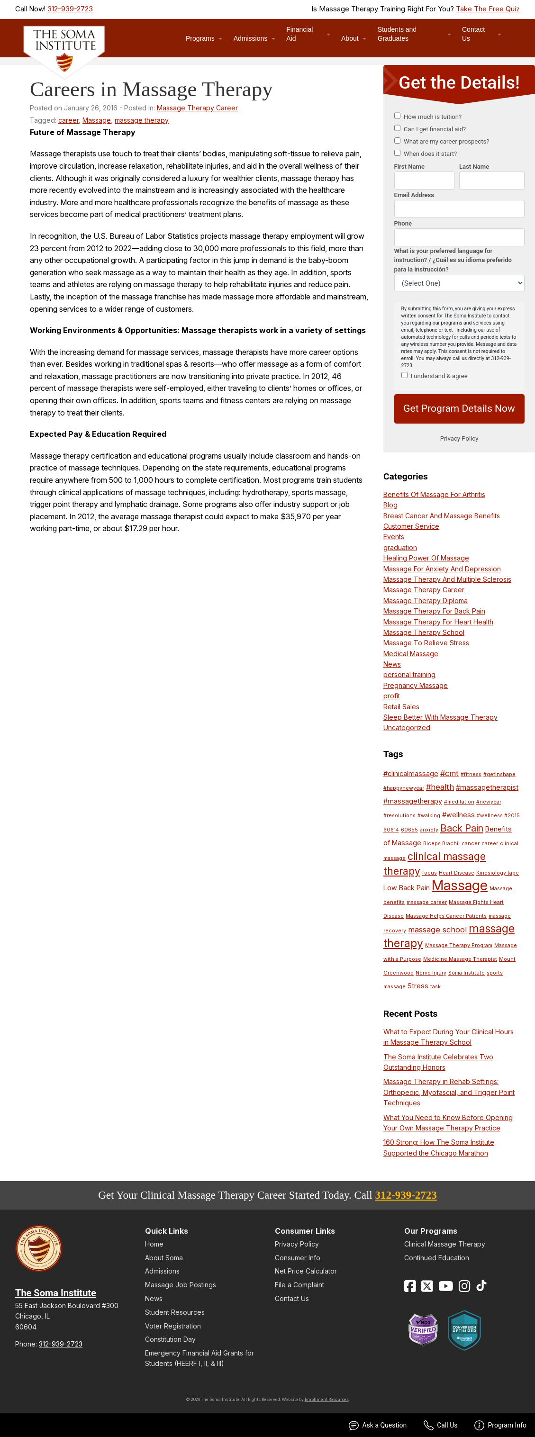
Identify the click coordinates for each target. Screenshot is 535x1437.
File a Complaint (299, 1285)
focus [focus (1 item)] (429, 873)
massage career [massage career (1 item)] (427, 902)
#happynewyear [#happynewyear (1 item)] (403, 788)
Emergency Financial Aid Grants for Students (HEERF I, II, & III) (199, 1358)
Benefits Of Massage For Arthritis (434, 494)
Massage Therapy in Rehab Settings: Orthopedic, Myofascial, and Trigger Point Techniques (449, 1092)
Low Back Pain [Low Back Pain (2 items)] (406, 888)
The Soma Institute (55, 1293)
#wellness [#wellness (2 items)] (458, 815)
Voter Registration (173, 1326)
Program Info (500, 1425)
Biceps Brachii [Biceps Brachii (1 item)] (441, 844)
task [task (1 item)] (435, 987)
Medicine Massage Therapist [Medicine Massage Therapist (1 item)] (460, 959)
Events (393, 537)
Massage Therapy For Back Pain (434, 611)
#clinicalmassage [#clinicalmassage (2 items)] (410, 773)
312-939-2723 (70, 9)
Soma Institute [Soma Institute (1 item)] (466, 973)
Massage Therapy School (423, 632)
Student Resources (175, 1312)
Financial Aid (299, 34)
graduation (400, 547)
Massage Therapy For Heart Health (438, 622)
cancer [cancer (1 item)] (471, 844)
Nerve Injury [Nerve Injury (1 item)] (431, 973)
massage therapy (142, 120)
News (392, 664)
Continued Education (436, 1258)
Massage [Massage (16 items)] (460, 885)
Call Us (440, 1425)
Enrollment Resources (327, 1399)
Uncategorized (406, 727)
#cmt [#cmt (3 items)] (449, 773)
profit (391, 696)
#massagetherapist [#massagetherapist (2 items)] (487, 787)
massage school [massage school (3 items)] (437, 929)
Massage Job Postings (180, 1285)
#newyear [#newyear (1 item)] (488, 802)
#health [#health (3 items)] (440, 787)
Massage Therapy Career (197, 108)
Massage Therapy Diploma (425, 600)
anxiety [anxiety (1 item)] (429, 830)
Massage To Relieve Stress (426, 643)
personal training (409, 674)
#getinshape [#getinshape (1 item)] (499, 774)
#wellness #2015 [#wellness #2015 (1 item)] (498, 816)
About (350, 38)
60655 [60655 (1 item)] (409, 830)
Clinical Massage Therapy (444, 1244)
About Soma (164, 1258)
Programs (200, 38)
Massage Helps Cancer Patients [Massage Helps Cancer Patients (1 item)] (446, 916)
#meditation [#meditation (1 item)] (459, 802)
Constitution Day (170, 1339)
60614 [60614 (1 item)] (391, 830)
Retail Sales (401, 707)
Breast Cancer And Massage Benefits (441, 516)
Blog (390, 505)
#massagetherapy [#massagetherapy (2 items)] (412, 801)
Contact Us (473, 34)
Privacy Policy (297, 1244)
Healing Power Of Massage (426, 558)
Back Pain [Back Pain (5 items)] (461, 828)
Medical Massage (410, 654)
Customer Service (411, 526)
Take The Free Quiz (488, 9)
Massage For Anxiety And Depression (442, 569)
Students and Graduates (397, 34)
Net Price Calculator (306, 1271)
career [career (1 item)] (489, 844)
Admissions (251, 38)
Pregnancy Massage (415, 685)
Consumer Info (297, 1258)
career (68, 120)
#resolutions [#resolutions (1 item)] (399, 816)
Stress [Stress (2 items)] (418, 986)
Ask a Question (378, 1425)
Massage (96, 120)
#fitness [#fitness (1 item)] (471, 774)
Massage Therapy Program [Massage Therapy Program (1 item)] (458, 945)
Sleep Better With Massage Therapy (440, 717)
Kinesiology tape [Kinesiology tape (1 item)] (497, 873)
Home (154, 1244)
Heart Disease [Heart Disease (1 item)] (456, 873)
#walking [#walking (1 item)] (428, 816)
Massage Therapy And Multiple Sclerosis (447, 579)
